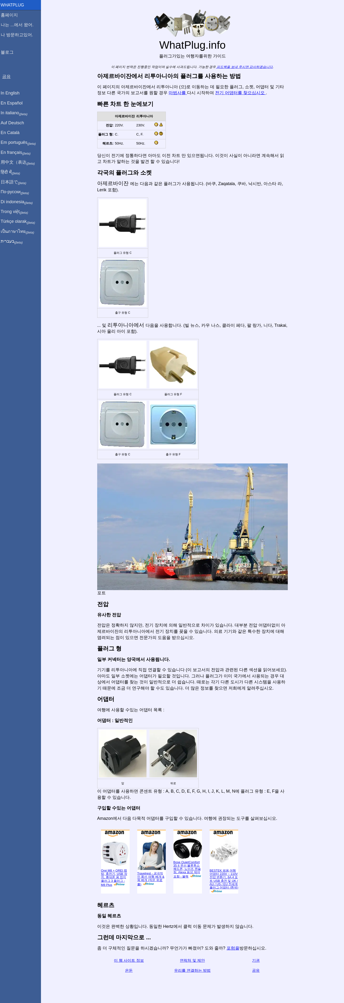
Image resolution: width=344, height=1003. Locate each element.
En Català (12, 132)
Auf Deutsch (14, 122)
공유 (257, 970)
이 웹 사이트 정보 (130, 960)
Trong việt (16, 211)
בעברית (14, 241)
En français (18, 152)
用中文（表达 (20, 162)
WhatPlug (14, 5)
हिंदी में (12, 172)
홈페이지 (11, 15)
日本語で (15, 182)
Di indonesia (19, 202)
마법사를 (179, 92)
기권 (257, 960)
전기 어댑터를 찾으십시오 (241, 92)
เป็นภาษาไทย (19, 231)
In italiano (16, 113)
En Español (14, 103)
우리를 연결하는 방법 (193, 970)
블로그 (9, 52)
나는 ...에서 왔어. (19, 24)
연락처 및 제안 (193, 960)
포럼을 (234, 948)
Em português (20, 142)
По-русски (17, 192)
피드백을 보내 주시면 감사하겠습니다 (245, 67)
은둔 (130, 970)
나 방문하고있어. (19, 34)
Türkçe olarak (20, 221)
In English (12, 93)
